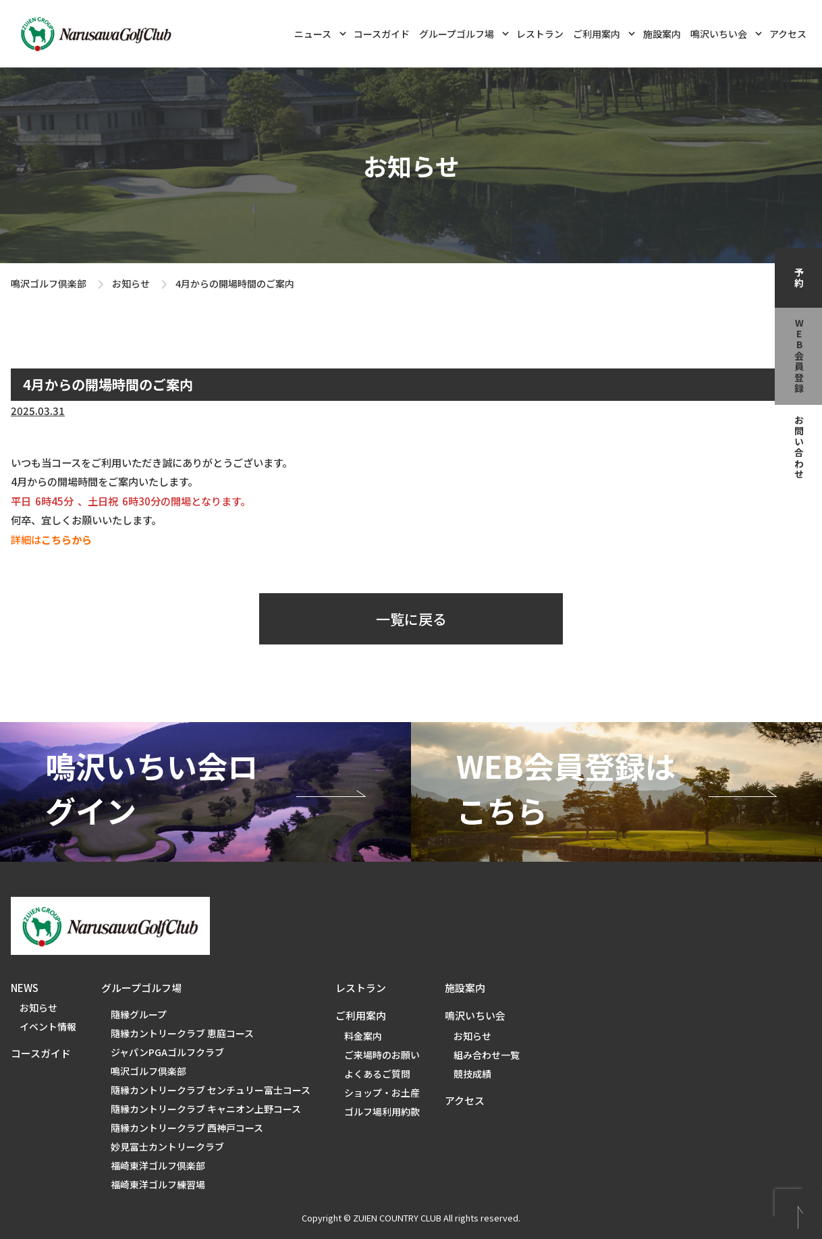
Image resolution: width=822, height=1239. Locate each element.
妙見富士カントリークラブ (167, 1146)
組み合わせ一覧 (487, 1055)
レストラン (540, 33)
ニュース (320, 32)
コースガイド (382, 33)
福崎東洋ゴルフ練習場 (158, 1184)
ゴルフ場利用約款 (382, 1111)
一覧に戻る (411, 619)
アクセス (787, 33)
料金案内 (363, 1036)
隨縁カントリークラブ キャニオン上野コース (206, 1109)
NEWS (24, 988)
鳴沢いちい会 (726, 32)
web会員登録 (799, 356)
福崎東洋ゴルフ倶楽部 (158, 1165)
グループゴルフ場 (464, 32)
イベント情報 (48, 1026)
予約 (799, 278)
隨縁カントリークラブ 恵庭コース (182, 1033)
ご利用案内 (604, 32)
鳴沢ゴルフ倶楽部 (48, 283)
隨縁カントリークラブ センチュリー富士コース (210, 1090)
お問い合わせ (799, 447)
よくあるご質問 (377, 1073)
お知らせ (131, 283)
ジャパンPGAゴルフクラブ (167, 1052)
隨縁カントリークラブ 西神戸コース (187, 1127)
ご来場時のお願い (382, 1055)
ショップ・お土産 (382, 1092)
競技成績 (472, 1073)
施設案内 (662, 33)
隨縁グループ (139, 1014)
